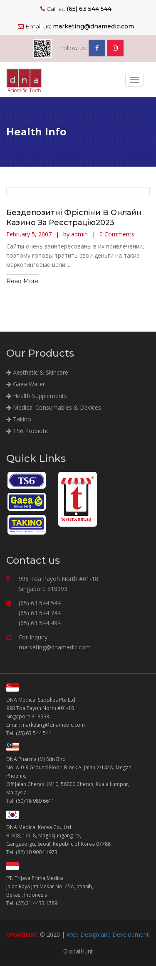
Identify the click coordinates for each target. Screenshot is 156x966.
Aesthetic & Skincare (37, 372)
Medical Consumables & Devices (53, 407)
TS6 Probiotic (27, 431)
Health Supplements (36, 396)
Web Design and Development (108, 934)
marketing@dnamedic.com (55, 647)
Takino (18, 419)
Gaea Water (25, 384)
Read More (22, 281)
